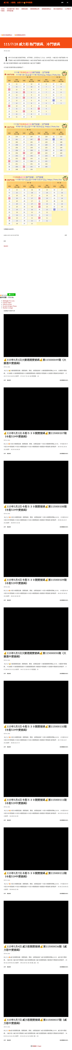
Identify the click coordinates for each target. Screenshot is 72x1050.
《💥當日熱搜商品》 (6, 35)
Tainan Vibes (7, 302)
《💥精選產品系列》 (19, 35)
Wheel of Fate (7, 304)
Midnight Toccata (8, 301)
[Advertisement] (36, 23)
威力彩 (9, 235)
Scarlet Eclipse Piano (10, 306)
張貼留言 (6, 246)
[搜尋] (62, 2)
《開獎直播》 (24, 9)
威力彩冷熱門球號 (15, 235)
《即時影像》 (10, 11)
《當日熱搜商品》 (58, 9)
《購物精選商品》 (46, 9)
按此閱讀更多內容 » (64, 380)
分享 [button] (66, 235)
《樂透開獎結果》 (34, 9)
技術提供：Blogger (36, 1046)
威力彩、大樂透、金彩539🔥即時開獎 (18, 2)
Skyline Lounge (8, 308)
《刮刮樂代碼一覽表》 (13, 9)
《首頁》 (3, 9)
